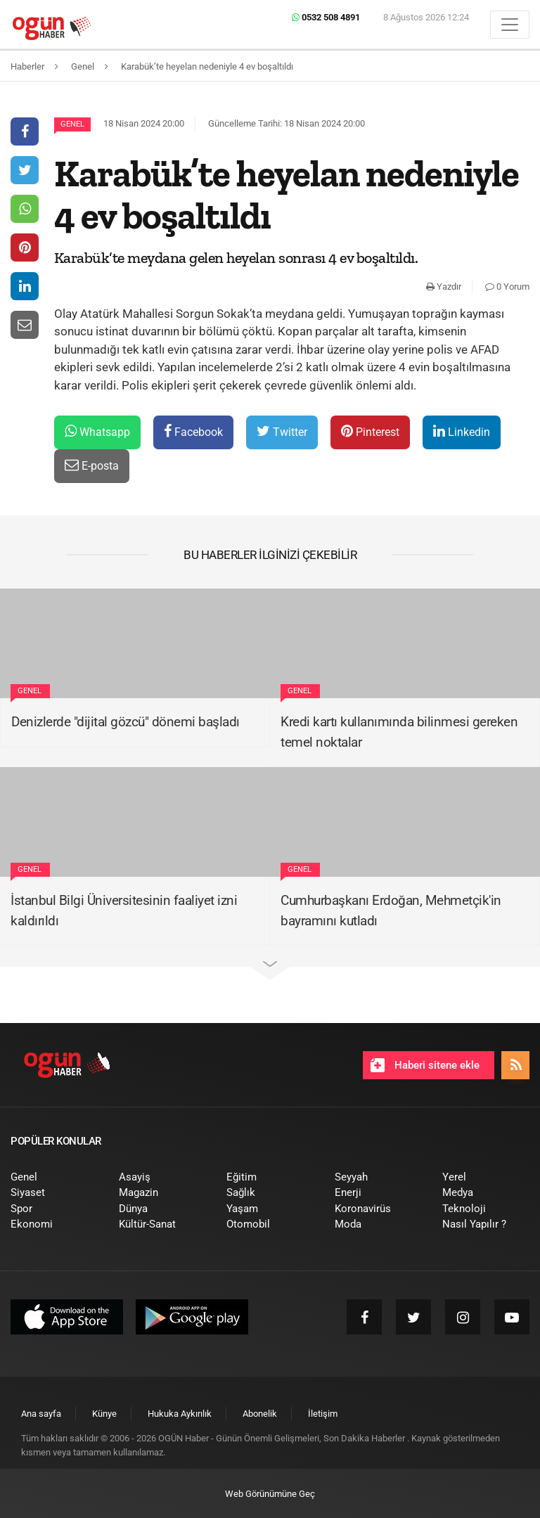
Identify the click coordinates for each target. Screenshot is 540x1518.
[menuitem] (54, 1177)
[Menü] (509, 25)
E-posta (92, 465)
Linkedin (461, 431)
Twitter (282, 431)
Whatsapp (97, 431)
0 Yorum (507, 286)
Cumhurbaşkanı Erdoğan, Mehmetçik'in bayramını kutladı (391, 910)
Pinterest (370, 431)
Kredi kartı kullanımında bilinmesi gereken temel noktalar (399, 732)
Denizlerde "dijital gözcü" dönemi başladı (125, 722)
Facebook (193, 431)
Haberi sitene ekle (425, 1065)
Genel (72, 124)
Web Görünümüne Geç (270, 1493)
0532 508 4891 (326, 17)
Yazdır (443, 286)
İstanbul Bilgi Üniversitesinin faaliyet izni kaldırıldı (124, 910)
